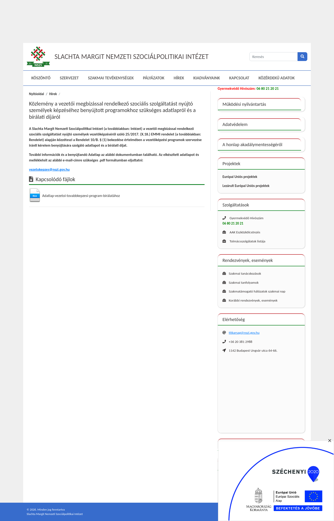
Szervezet (69, 77)
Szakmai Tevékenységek (111, 77)
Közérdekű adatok (277, 77)
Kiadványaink (206, 77)
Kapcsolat (239, 77)
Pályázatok (153, 77)
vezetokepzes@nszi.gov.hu (49, 169)
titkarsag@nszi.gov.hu (244, 333)
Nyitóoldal (36, 94)
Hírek (179, 77)
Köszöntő (41, 77)
